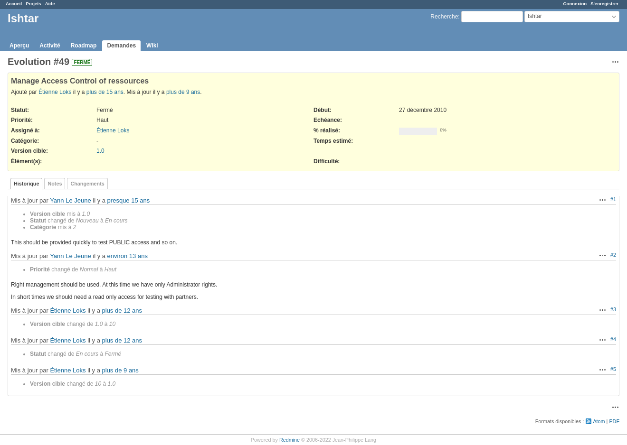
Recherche (444, 16)
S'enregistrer (604, 3)
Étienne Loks (54, 92)
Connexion (575, 3)
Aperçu (19, 45)
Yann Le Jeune (70, 200)
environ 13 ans (127, 256)
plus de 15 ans (105, 92)
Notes (55, 183)
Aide (50, 3)
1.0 (100, 151)
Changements (87, 183)
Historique (26, 183)
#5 (613, 369)
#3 (613, 309)
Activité (49, 45)
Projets (33, 3)
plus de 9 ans (183, 92)
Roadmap (84, 45)
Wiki (152, 45)
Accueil (14, 3)
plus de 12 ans (122, 310)
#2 (613, 255)
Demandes (121, 45)
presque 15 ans (128, 200)
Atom (599, 421)
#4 (613, 339)
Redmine (289, 440)
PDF (614, 421)
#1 (613, 199)
